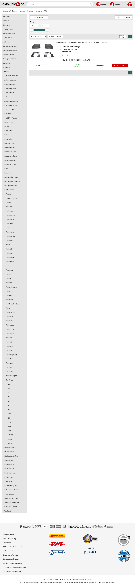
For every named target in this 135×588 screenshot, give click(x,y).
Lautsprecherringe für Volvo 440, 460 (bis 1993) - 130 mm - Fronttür (81, 42)
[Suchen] (57, 4)
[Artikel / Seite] (55, 36)
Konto (117, 4)
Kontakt (104, 4)
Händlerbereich (8, 534)
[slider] (32, 29)
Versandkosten (68, 579)
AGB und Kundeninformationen (14, 547)
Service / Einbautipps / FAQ (12, 563)
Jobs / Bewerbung (9, 539)
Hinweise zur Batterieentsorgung (14, 567)
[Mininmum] (34, 25)
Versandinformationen (108, 582)
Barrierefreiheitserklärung (12, 571)
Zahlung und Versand (10, 555)
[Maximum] (45, 25)
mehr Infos (100, 65)
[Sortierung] (38, 36)
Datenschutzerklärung (11, 559)
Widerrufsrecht (8, 551)
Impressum (7, 543)
